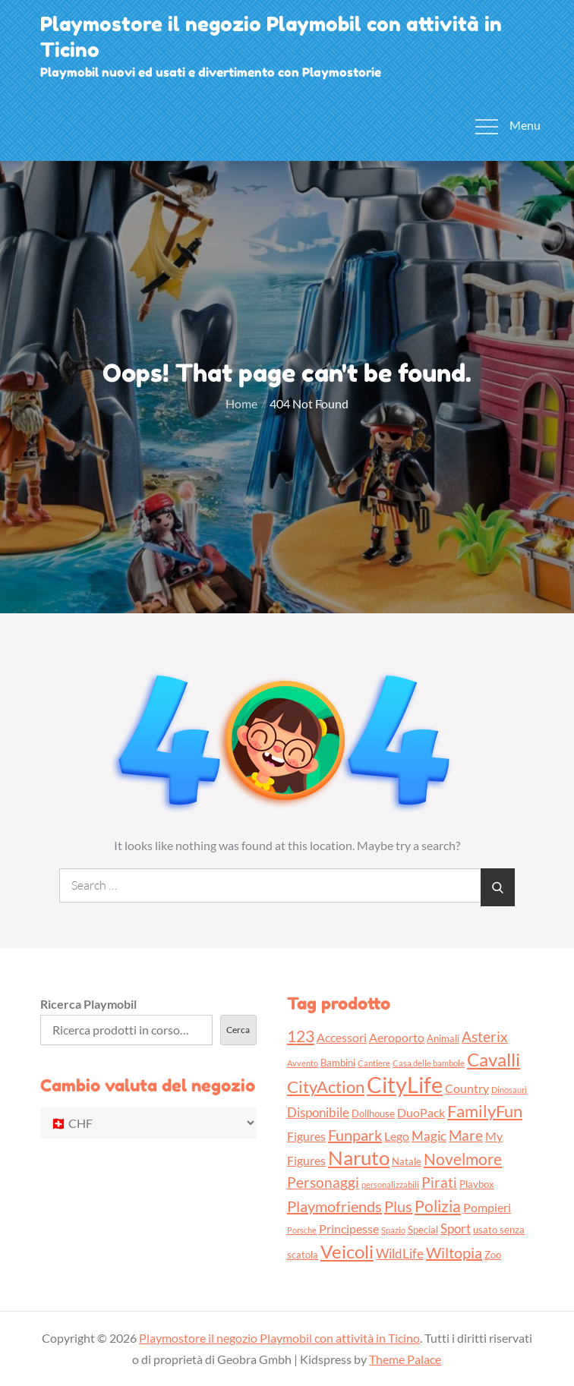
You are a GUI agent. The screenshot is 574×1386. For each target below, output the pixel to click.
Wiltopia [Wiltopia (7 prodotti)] (454, 1252)
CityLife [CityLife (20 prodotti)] (405, 1084)
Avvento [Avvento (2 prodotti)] (302, 1063)
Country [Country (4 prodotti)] (467, 1088)
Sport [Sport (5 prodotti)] (455, 1228)
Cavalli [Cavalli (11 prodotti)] (493, 1059)
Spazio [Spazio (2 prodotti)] (393, 1230)
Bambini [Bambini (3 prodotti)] (337, 1063)
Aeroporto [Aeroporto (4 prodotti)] (396, 1037)
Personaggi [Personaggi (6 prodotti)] (323, 1182)
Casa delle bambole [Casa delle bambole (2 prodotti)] (429, 1063)
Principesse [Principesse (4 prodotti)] (349, 1229)
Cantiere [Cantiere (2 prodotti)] (374, 1063)
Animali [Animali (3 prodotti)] (443, 1038)
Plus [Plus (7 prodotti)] (398, 1206)
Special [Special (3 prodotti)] (423, 1230)
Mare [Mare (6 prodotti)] (466, 1135)
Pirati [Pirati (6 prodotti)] (439, 1182)
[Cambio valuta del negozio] (148, 1123)
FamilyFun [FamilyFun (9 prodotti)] (484, 1111)
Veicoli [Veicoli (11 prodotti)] (347, 1251)
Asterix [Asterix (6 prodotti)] (485, 1036)
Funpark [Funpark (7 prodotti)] (355, 1135)
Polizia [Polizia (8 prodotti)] (438, 1205)
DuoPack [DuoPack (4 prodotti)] (421, 1113)
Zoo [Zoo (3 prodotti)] (492, 1255)
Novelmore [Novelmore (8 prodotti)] (463, 1158)
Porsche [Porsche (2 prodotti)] (302, 1230)
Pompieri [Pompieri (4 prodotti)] (487, 1207)
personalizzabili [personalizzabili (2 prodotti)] (390, 1184)
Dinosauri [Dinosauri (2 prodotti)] (509, 1090)
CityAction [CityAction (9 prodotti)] (325, 1086)
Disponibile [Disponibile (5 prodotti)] (318, 1112)
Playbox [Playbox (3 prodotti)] (476, 1184)
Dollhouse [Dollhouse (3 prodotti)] (373, 1113)
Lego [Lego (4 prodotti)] (396, 1136)
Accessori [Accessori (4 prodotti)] (342, 1037)
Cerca (238, 1029)
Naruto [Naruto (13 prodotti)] (359, 1157)
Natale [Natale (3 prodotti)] (406, 1161)
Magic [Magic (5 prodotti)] (429, 1136)
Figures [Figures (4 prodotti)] (306, 1136)
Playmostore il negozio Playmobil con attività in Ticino (279, 1338)
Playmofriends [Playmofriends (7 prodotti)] (334, 1206)
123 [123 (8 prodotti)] (300, 1035)
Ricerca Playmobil (88, 1004)
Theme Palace (405, 1359)
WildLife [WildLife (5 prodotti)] (400, 1254)
